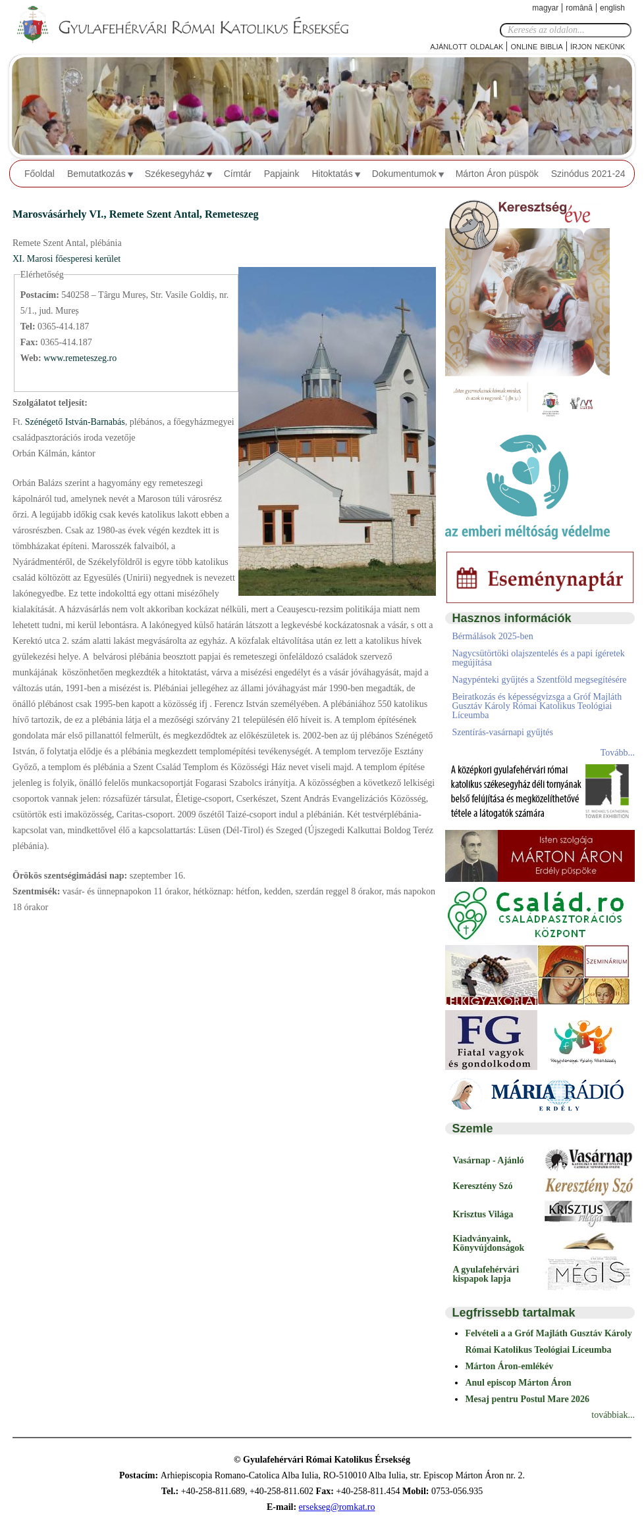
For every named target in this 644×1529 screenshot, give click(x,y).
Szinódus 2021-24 (588, 173)
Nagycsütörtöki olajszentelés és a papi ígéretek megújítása (538, 657)
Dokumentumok (404, 173)
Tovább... (618, 753)
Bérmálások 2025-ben (492, 636)
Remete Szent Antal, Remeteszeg (184, 214)
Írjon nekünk (597, 45)
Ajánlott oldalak (466, 45)
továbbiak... (613, 1415)
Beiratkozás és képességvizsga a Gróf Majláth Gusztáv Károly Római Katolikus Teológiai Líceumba (537, 706)
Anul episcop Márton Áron (518, 1383)
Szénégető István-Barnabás (73, 422)
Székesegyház (175, 173)
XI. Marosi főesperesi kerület (67, 259)
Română (579, 7)
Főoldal (39, 173)
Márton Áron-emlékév (509, 1366)
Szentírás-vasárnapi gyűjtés (502, 732)
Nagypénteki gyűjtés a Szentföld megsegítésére (539, 680)
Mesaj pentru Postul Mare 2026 (527, 1399)
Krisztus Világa (482, 1214)
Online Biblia (536, 45)
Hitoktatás (331, 173)
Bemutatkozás (96, 173)
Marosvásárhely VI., (61, 214)
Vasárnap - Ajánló (487, 1160)
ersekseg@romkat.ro (337, 1507)
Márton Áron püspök (497, 173)
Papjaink (282, 173)
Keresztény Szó (482, 1186)
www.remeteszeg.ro (80, 358)
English (612, 7)
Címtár (238, 173)
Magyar (545, 7)
